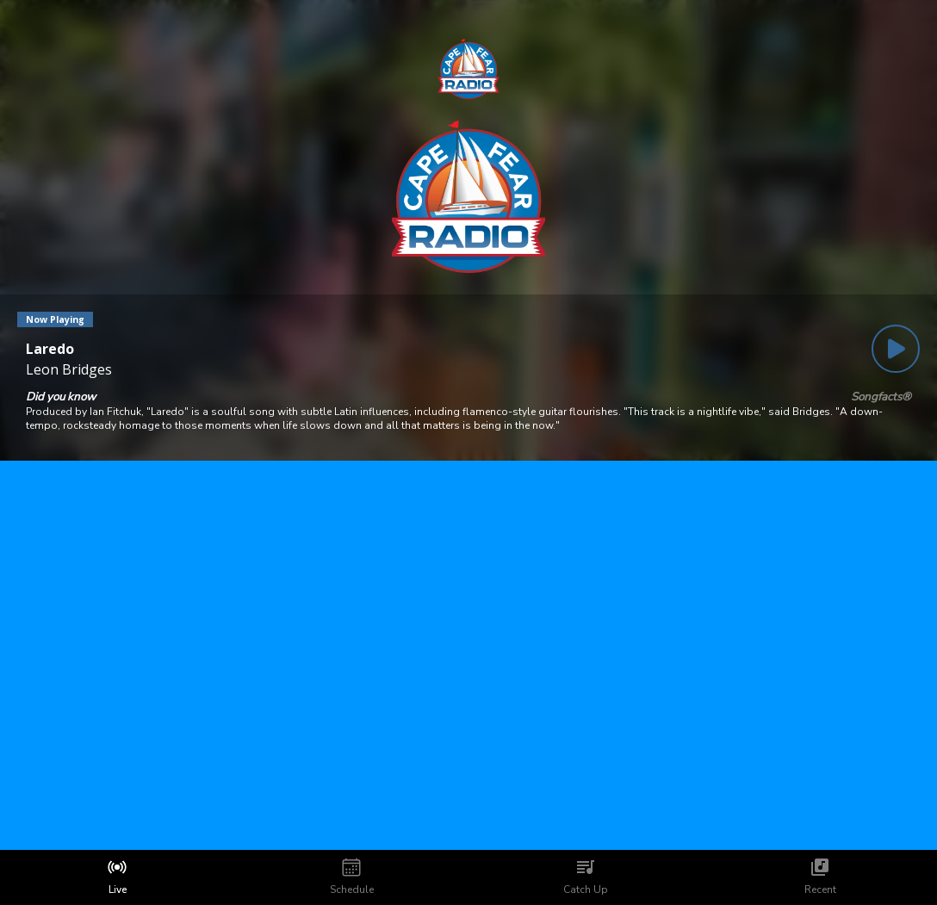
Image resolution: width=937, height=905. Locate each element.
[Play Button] (896, 349)
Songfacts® (881, 397)
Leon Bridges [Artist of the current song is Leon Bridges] (69, 369)
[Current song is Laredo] (69, 348)
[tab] (117, 877)
